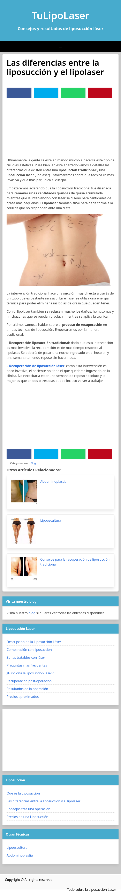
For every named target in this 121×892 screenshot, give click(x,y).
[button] (60, 46)
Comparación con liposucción (29, 649)
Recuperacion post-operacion (29, 681)
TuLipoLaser (61, 15)
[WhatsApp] (73, 93)
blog (32, 613)
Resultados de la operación (27, 689)
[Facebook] (19, 93)
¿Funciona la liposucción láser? (30, 673)
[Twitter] (46, 93)
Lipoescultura (17, 847)
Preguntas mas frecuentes (27, 665)
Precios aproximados (23, 696)
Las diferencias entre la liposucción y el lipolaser (43, 801)
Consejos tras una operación (28, 809)
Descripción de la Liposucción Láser (34, 642)
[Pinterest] (100, 93)
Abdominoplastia (20, 855)
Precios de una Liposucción (27, 817)
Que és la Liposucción (23, 793)
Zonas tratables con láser (26, 657)
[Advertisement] (60, 129)
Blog (33, 463)
